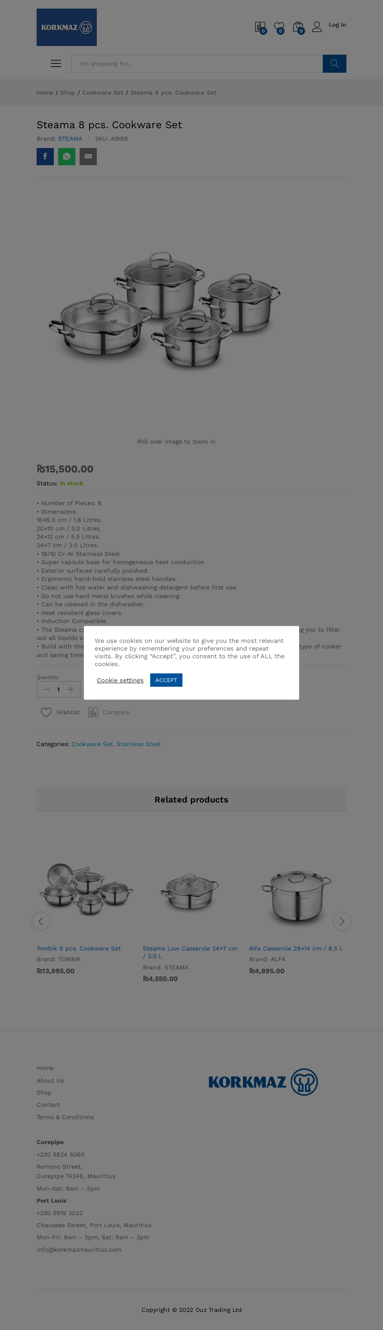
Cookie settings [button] (120, 680)
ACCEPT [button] (166, 680)
